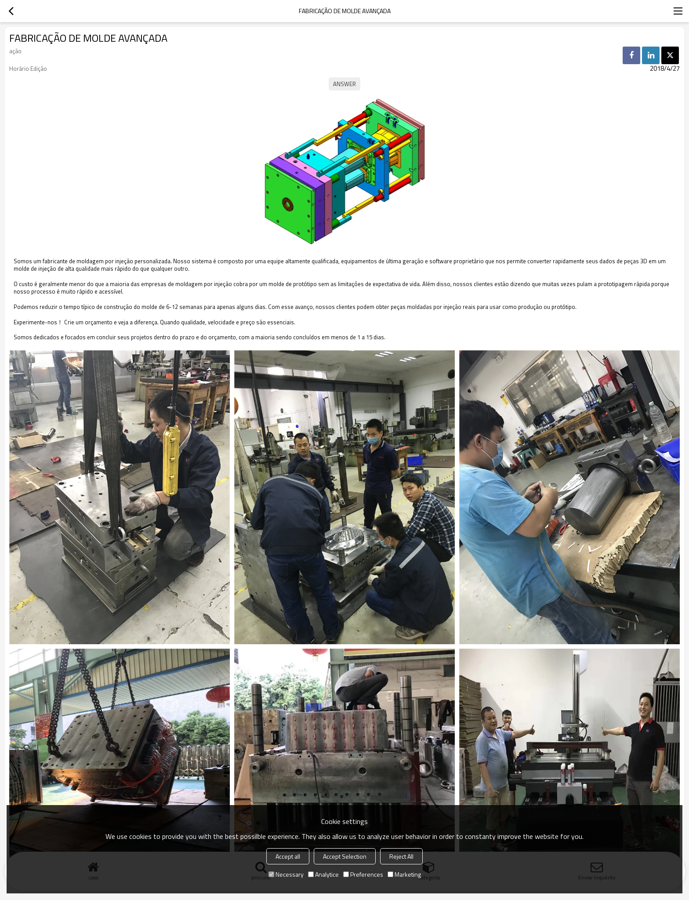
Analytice (323, 874)
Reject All (401, 856)
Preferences (363, 874)
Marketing (404, 874)
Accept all (288, 856)
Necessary (286, 874)
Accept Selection (344, 856)
